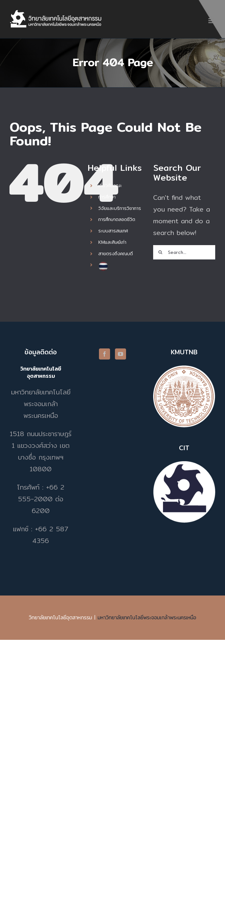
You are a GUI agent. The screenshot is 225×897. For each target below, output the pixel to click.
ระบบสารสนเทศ (113, 230)
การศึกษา (107, 196)
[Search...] (184, 252)
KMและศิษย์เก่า (112, 242)
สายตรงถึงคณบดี (115, 253)
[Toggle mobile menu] (211, 20)
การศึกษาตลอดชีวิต (116, 219)
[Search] (160, 252)
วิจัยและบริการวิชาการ (119, 208)
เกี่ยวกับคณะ (110, 185)
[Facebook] (104, 354)
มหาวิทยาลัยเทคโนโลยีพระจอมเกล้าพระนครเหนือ (147, 617)
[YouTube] (120, 354)
